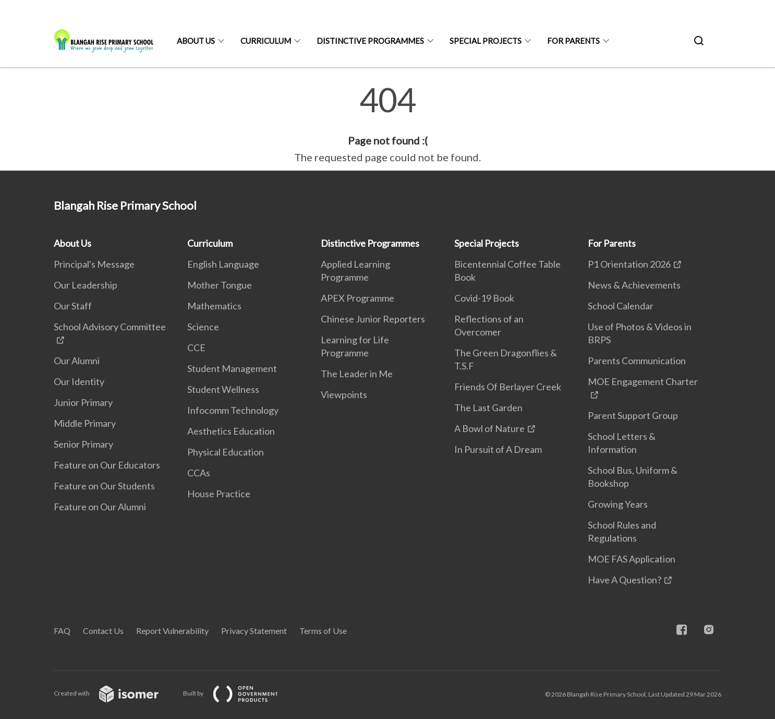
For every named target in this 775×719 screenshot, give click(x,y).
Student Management (232, 368)
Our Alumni (77, 360)
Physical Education (225, 452)
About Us (196, 40)
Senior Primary (83, 444)
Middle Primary (85, 423)
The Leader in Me (357, 373)
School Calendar (620, 305)
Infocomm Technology (232, 410)
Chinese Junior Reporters (373, 319)
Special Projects (486, 40)
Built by (239, 693)
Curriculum (265, 40)
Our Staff (73, 305)
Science (203, 326)
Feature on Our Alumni (100, 506)
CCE (196, 347)
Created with (114, 693)
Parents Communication (637, 360)
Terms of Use (323, 631)
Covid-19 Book (484, 298)
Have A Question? (624, 579)
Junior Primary (83, 402)
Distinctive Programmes (370, 40)
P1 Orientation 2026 (629, 264)
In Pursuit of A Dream (498, 449)
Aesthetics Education (231, 431)
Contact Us (103, 631)
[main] (387, 124)
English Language (223, 264)
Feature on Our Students (104, 486)
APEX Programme (357, 298)
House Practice (218, 493)
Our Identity (79, 381)
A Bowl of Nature (489, 428)
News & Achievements (634, 285)
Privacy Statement (254, 631)
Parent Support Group (633, 415)
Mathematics (214, 305)
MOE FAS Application (631, 559)
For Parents (573, 40)
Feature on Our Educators (107, 465)
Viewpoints (344, 394)
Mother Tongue (219, 285)
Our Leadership (85, 285)
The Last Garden (488, 407)
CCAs (198, 472)
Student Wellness (223, 389)
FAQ (62, 631)
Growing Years (618, 504)
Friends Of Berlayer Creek (507, 386)
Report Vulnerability (172, 631)
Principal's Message (94, 264)
